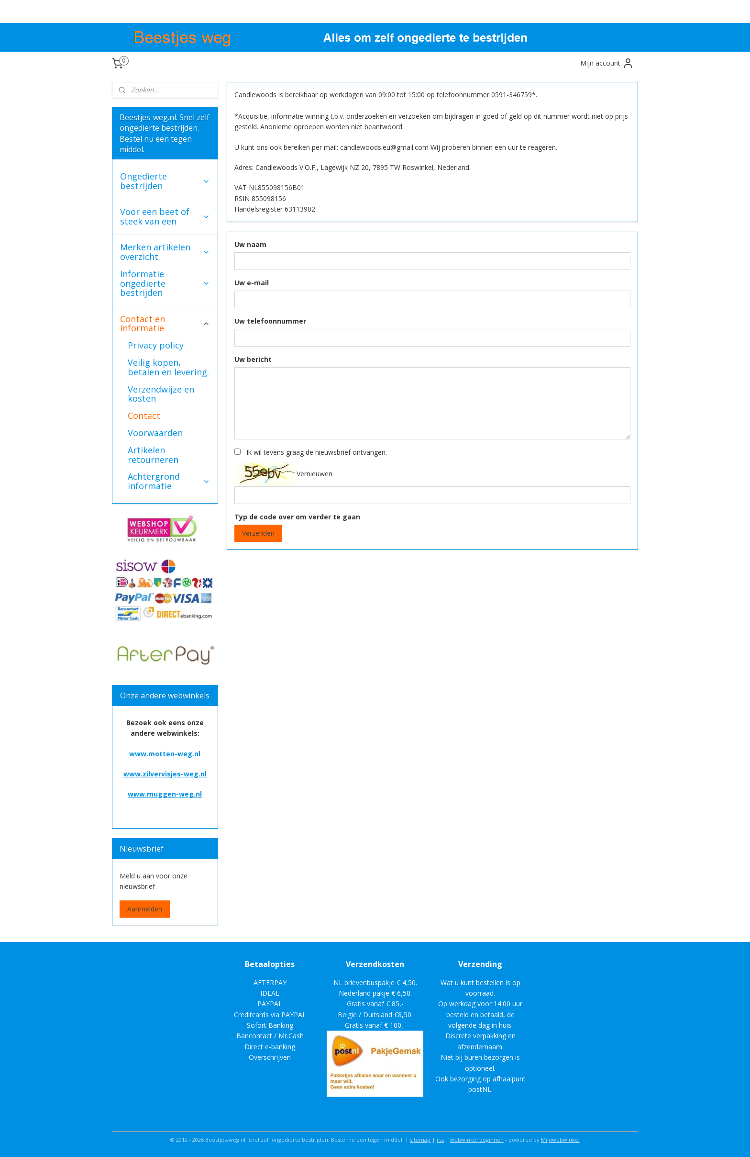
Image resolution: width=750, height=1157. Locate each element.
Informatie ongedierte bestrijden (165, 283)
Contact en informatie (165, 323)
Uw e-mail (251, 282)
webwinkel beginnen (477, 1139)
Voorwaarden (155, 432)
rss (440, 1139)
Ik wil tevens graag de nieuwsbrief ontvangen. (316, 452)
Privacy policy (156, 345)
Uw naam (250, 244)
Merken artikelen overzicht (165, 251)
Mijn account (607, 63)
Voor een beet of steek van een (165, 216)
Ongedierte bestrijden (165, 180)
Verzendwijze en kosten (161, 393)
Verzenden (258, 533)
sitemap (420, 1139)
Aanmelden (144, 908)
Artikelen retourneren (153, 454)
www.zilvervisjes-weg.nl (165, 773)
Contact (144, 415)
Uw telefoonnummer (270, 321)
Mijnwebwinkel (560, 1139)
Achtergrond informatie (169, 481)
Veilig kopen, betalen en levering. (168, 367)
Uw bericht (252, 359)
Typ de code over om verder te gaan (297, 516)
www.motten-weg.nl (164, 753)
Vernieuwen (314, 473)
